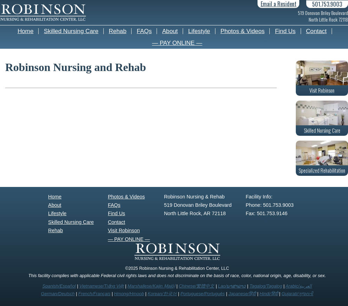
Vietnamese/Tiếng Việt (101, 286)
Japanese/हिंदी (242, 293)
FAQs (144, 31)
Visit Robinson (124, 230)
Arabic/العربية (299, 286)
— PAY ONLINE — (177, 43)
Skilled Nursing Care (71, 31)
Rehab (118, 31)
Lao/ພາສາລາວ (232, 286)
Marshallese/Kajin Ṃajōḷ (151, 286)
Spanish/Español (59, 286)
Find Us (285, 31)
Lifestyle (199, 31)
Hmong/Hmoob (129, 293)
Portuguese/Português (203, 293)
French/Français (94, 293)
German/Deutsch (58, 293)
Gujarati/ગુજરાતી (297, 293)
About (170, 31)
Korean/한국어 (162, 293)
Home (25, 31)
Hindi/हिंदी (269, 293)
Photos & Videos (243, 31)
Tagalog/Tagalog (266, 286)
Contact (316, 31)
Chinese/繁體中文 (197, 286)
